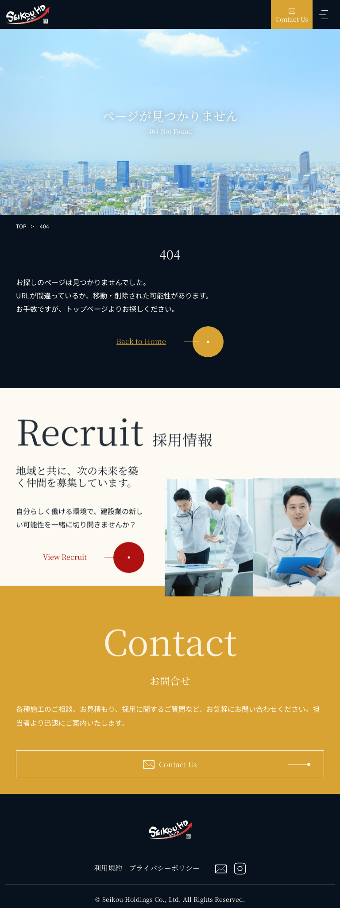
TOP (21, 226)
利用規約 (108, 868)
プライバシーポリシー (164, 868)
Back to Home (170, 341)
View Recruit (93, 565)
